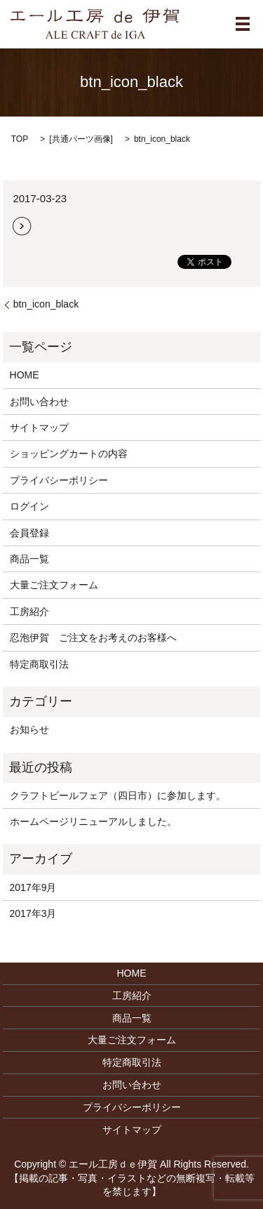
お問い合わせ (39, 401)
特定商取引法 (39, 664)
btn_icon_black (46, 304)
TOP (19, 139)
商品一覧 (29, 558)
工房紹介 (29, 611)
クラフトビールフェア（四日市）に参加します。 (118, 795)
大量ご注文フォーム (54, 584)
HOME (24, 375)
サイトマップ (39, 427)
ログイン (29, 506)
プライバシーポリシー (59, 480)
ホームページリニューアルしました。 (93, 821)
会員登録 (29, 533)
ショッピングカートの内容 (69, 453)
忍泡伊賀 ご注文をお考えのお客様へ (93, 637)
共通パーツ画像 (81, 139)
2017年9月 (33, 887)
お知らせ (29, 729)
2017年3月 (33, 913)
